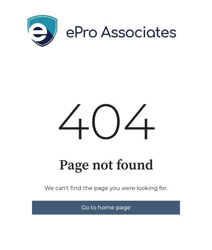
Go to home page (106, 207)
